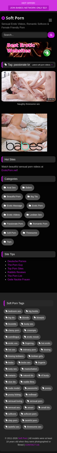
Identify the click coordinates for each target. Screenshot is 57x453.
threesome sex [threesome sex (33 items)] (34, 427)
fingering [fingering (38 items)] (29, 343)
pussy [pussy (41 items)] (48, 388)
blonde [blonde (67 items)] (25, 317)
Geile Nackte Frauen (19, 279)
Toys (9, 242)
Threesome (31, 233)
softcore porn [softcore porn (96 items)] (30, 414)
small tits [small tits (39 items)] (45, 407)
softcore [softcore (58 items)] (12, 414)
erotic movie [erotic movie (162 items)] (33, 337)
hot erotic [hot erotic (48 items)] (45, 343)
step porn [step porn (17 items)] (12, 420)
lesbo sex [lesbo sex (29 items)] (26, 362)
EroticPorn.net (9, 170)
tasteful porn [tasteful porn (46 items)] (31, 420)
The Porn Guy (15, 265)
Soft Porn (13, 18)
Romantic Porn (40, 223)
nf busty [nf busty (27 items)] (45, 375)
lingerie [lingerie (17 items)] (41, 362)
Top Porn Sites (15, 268)
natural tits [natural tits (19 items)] (28, 375)
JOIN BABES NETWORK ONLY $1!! (28, 7)
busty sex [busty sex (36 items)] (28, 324)
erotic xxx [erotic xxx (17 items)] (12, 343)
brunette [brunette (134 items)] (12, 324)
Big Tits (34, 196)
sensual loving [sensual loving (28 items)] (15, 401)
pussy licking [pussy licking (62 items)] (14, 394)
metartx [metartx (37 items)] (12, 375)
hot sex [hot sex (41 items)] (11, 349)
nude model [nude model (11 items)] (14, 388)
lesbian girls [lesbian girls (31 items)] (37, 356)
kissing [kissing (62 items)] (47, 349)
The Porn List (15, 276)
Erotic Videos (13, 215)
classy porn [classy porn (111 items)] (13, 330)
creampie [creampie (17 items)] (31, 330)
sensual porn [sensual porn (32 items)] (36, 401)
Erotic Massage (14, 205)
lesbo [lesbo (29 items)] (10, 362)
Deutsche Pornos (17, 261)
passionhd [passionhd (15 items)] (32, 388)
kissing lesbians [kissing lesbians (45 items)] (16, 356)
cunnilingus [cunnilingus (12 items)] (13, 337)
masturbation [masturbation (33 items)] (30, 369)
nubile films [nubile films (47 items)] (28, 382)
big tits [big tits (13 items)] (11, 317)
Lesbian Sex (36, 215)
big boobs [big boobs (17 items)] (33, 311)
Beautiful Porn (14, 196)
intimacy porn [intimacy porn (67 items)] (29, 349)
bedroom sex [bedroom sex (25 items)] (14, 311)
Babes (29, 187)
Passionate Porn (15, 223)
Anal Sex (11, 187)
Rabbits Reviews (17, 272)
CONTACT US (32, 445)
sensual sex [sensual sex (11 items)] (14, 407)
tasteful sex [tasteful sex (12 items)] (13, 427)
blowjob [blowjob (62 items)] (40, 317)
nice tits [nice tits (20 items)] (12, 382)
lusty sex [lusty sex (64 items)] (12, 369)
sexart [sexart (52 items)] (30, 407)
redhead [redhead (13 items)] (32, 394)
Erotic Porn (37, 205)
